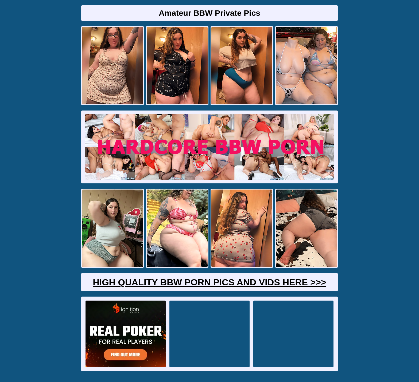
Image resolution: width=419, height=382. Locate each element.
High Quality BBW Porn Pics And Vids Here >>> (209, 282)
